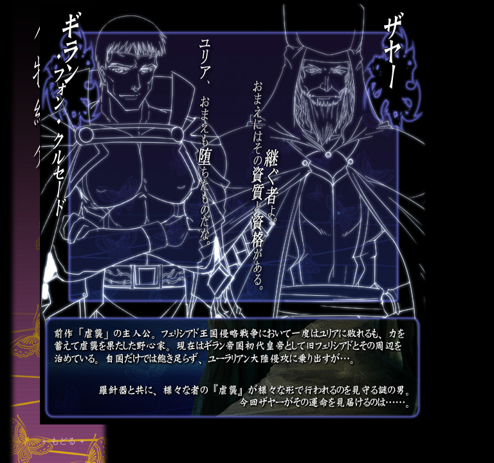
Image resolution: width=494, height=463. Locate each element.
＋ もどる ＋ (63, 441)
